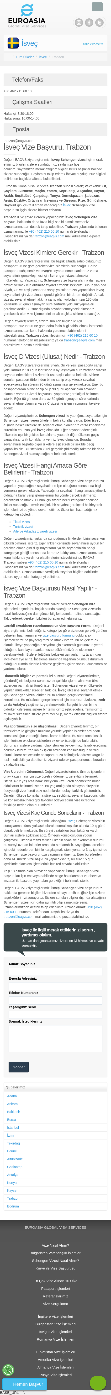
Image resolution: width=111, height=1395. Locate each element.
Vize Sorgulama (55, 1304)
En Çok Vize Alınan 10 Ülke (55, 1281)
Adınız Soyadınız (22, 964)
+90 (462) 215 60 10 (44, 231)
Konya (12, 1183)
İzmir (10, 1135)
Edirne (12, 1151)
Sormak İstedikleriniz (25, 1021)
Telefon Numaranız (23, 993)
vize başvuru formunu (58, 635)
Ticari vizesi (22, 522)
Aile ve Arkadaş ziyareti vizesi (35, 531)
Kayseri (12, 1190)
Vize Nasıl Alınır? (55, 1245)
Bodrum (13, 1206)
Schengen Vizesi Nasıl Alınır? (55, 1261)
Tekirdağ (13, 1143)
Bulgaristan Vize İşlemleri (55, 1324)
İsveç (29, 43)
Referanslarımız (55, 1296)
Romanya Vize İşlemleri (55, 1339)
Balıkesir (13, 1112)
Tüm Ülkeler (25, 57)
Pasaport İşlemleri (55, 1288)
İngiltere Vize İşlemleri (55, 1316)
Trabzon (13, 1198)
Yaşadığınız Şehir (22, 1007)
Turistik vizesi (23, 526)
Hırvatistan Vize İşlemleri (55, 1352)
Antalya (12, 1175)
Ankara (12, 1104)
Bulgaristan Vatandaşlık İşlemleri (55, 1253)
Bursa (11, 1120)
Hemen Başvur (28, 1384)
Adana (12, 1096)
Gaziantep (14, 1167)
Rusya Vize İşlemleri (55, 1375)
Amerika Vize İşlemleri (55, 1360)
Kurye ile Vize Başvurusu (55, 1268)
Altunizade (15, 1159)
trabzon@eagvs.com (48, 236)
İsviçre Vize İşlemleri (55, 1332)
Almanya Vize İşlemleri (55, 1367)
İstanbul (13, 1127)
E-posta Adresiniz (23, 978)
